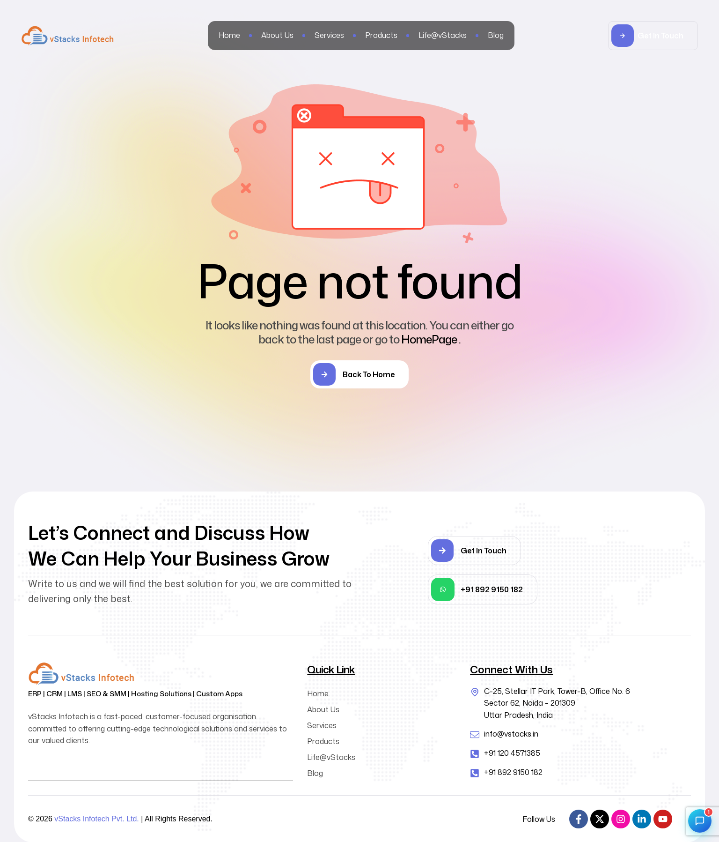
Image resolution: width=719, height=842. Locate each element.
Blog (315, 773)
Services (322, 725)
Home (318, 693)
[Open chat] (700, 821)
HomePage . (431, 339)
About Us (323, 709)
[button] (653, 35)
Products (323, 741)
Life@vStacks (331, 757)
